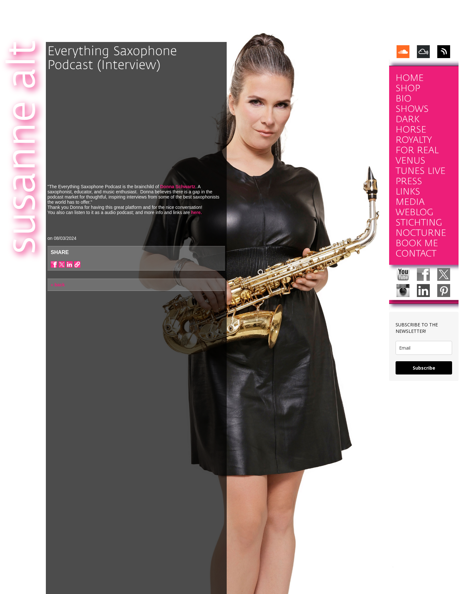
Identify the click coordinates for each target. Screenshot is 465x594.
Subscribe (424, 368)
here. (196, 212)
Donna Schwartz (177, 186)
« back (58, 284)
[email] (424, 348)
